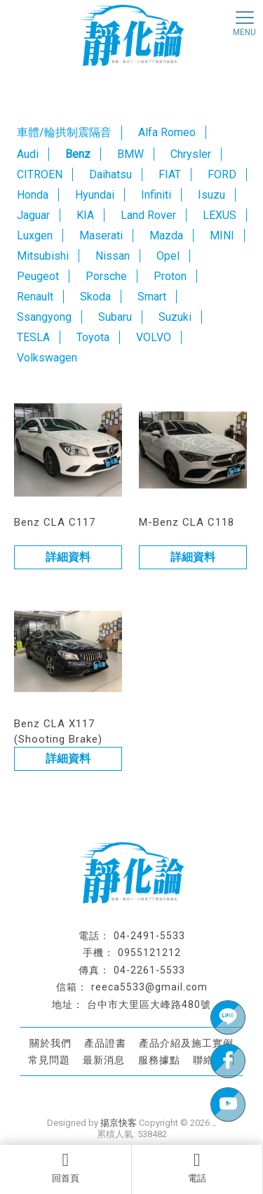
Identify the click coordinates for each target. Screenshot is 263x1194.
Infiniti (156, 194)
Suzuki (175, 317)
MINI (222, 235)
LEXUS (219, 215)
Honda (32, 194)
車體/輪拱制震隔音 (64, 132)
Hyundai (94, 194)
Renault (35, 296)
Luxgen (35, 235)
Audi (28, 154)
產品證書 (105, 1042)
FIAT (170, 174)
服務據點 (159, 1059)
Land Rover (148, 215)
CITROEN (39, 174)
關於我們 (50, 1042)
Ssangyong (44, 317)
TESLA (33, 337)
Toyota (92, 337)
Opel (168, 256)
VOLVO (153, 337)
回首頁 (66, 1167)
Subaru (115, 317)
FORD (222, 174)
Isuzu (211, 194)
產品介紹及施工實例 (186, 1042)
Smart (151, 296)
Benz (77, 154)
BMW (130, 154)
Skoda (95, 296)
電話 (197, 1167)
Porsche (106, 276)
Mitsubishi (43, 256)
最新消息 (104, 1059)
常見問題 (49, 1059)
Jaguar (33, 215)
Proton (170, 276)
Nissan (112, 256)
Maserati (101, 235)
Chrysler (190, 154)
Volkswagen (47, 357)
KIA (85, 215)
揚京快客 (118, 1122)
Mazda (166, 235)
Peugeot (38, 276)
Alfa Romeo (167, 132)
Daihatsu (110, 174)
